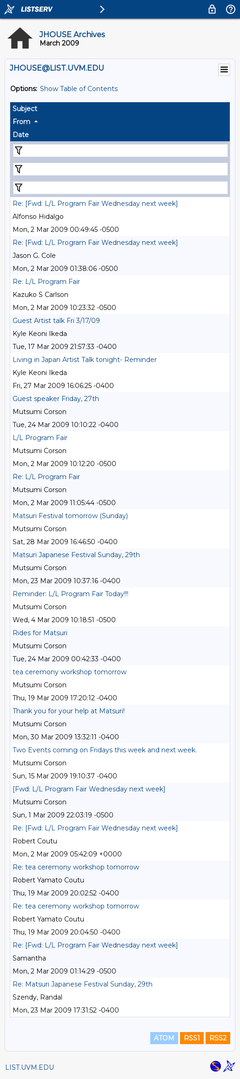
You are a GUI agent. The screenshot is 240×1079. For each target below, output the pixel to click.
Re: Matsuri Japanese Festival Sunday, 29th (83, 984)
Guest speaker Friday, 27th (56, 399)
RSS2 (218, 1038)
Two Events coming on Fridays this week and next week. (105, 750)
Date (21, 135)
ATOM (164, 1038)
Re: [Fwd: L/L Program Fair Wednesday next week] (95, 203)
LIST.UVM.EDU (29, 1067)
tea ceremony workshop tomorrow (70, 672)
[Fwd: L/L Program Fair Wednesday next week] (89, 789)
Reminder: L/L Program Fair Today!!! (70, 594)
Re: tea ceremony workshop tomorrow (76, 867)
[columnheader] (120, 108)
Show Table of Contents (79, 89)
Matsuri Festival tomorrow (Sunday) (70, 516)
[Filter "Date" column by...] (120, 187)
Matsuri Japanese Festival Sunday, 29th (76, 555)
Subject (25, 109)
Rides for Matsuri (40, 633)
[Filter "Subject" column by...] (120, 150)
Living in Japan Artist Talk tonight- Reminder (85, 359)
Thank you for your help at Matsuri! (69, 711)
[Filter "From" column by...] (120, 169)
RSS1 (192, 1038)
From (21, 122)
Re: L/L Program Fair (46, 281)
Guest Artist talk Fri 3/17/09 (56, 320)
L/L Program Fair (40, 438)
